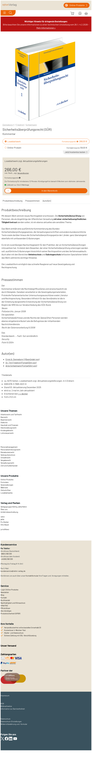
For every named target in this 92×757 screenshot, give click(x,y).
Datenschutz (5, 719)
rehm (3, 517)
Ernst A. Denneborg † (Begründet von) (22, 359)
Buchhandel (5, 600)
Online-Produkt (14, 147)
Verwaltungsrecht (7, 463)
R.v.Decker (5, 522)
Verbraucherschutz (8, 455)
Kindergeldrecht (7, 430)
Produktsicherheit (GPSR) (10, 613)
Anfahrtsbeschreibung (9, 512)
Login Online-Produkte (9, 590)
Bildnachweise (6, 706)
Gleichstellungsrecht (8, 428)
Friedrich (20, 124)
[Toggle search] (10, 13)
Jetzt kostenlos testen (76, 152)
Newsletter (5, 592)
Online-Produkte (7, 479)
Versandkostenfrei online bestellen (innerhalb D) (22, 627)
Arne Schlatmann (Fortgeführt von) (21, 365)
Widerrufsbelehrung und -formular (14, 724)
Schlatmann (31, 124)
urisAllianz (5, 529)
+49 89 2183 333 (7, 559)
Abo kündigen (6, 611)
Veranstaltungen (7, 485)
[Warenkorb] (86, 13)
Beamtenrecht (6, 420)
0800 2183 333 (6, 554)
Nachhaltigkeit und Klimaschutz (13, 603)
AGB (2, 703)
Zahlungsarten (9, 654)
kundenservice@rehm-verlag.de (13, 571)
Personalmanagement (9, 447)
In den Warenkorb (49, 190)
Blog (2, 595)
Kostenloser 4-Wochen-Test (15, 630)
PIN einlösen (5, 608)
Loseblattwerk (14, 141)
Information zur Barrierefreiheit (13, 709)
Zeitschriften (6, 490)
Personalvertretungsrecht (10, 450)
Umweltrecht (5, 457)
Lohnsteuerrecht (7, 433)
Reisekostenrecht (7, 452)
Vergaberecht (6, 460)
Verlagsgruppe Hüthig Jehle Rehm (14, 507)
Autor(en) (47, 200)
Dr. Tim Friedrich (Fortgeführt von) (21, 362)
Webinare (4, 487)
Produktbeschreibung (12, 200)
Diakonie (4, 422)
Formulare (4, 482)
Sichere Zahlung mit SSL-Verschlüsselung (20, 635)
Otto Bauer (5, 525)
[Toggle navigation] (4, 13)
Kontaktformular (32, 576)
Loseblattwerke (6, 493)
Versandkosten (23, 173)
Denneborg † (8, 124)
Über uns (4, 509)
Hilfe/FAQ (4, 605)
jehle (2, 519)
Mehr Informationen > (46, 28)
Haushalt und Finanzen (9, 425)
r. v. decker (23, 393)
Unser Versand (8, 645)
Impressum (5, 695)
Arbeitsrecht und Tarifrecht (11, 414)
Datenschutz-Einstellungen (11, 721)
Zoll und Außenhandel (9, 466)
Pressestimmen (32, 200)
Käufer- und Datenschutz (13, 633)
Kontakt (4, 598)
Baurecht (4, 417)
